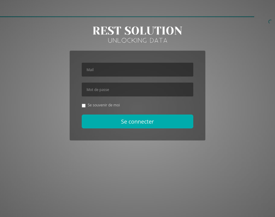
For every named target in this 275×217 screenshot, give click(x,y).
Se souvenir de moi (101, 105)
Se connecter (137, 121)
